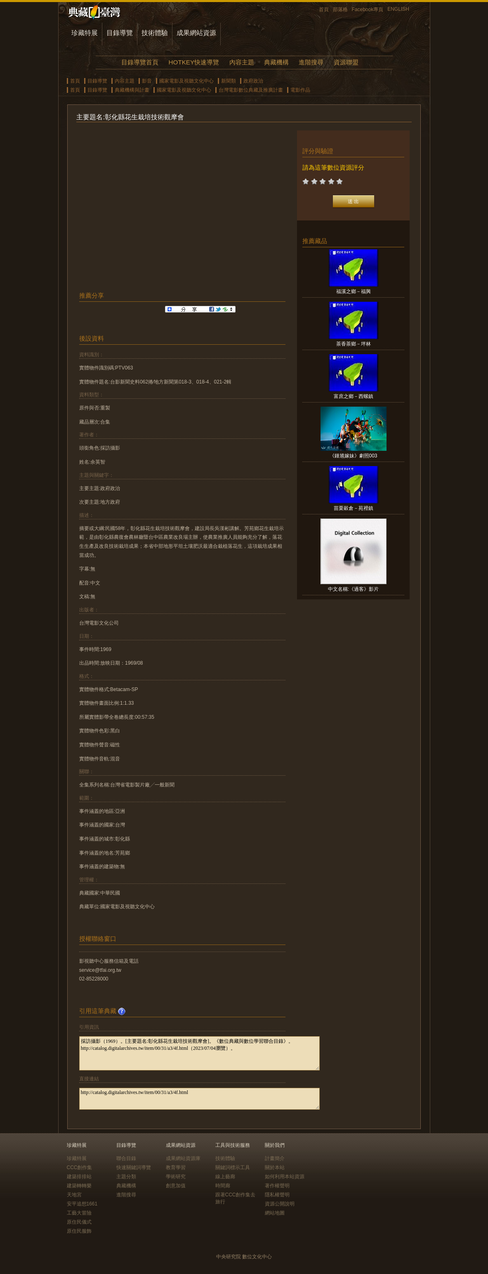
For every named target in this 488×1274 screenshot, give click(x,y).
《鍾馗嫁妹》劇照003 (353, 456)
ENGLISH (398, 9)
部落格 (340, 9)
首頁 (324, 9)
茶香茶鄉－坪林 (353, 344)
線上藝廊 (225, 1176)
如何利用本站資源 (284, 1176)
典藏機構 (276, 62)
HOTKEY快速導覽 (194, 62)
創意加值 (176, 1186)
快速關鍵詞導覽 (133, 1167)
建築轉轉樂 (79, 1186)
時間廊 (222, 1186)
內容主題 (241, 62)
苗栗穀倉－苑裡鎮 (353, 508)
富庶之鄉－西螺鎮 (353, 396)
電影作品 (300, 90)
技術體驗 (154, 32)
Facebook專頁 (368, 9)
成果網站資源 (196, 32)
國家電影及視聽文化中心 (186, 81)
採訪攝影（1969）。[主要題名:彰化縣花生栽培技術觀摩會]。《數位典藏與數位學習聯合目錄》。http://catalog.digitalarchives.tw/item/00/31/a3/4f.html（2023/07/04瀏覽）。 (199, 1053)
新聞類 (228, 81)
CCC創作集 (79, 1167)
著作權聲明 (277, 1186)
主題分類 (126, 1176)
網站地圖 (275, 1213)
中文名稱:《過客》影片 (353, 589)
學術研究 (176, 1176)
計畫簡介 (275, 1158)
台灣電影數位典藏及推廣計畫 (251, 90)
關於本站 (275, 1167)
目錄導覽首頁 (139, 62)
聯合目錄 (126, 1158)
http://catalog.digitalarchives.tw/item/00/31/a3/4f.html (199, 1099)
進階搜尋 (311, 62)
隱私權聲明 (277, 1195)
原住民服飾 (79, 1231)
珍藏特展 (84, 32)
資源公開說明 (280, 1204)
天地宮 (74, 1195)
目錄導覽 (119, 32)
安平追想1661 (82, 1204)
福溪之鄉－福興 (353, 291)
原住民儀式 (79, 1222)
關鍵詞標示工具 (232, 1167)
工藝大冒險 (79, 1213)
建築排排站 (79, 1176)
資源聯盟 (346, 62)
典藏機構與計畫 (132, 90)
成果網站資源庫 (183, 1158)
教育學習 (176, 1167)
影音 (147, 81)
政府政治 (253, 81)
